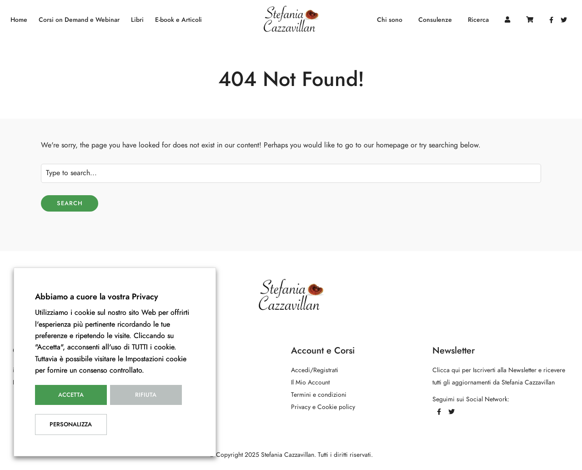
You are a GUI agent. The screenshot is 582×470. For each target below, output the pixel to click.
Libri (137, 19)
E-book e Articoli (178, 19)
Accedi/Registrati (314, 370)
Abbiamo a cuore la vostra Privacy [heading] (96, 296)
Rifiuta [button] (145, 395)
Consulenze (435, 19)
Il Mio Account (310, 382)
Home (18, 19)
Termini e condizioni (318, 394)
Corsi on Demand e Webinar (79, 19)
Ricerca (478, 19)
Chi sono (389, 19)
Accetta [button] (71, 395)
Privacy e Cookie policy (323, 407)
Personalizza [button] (71, 424)
